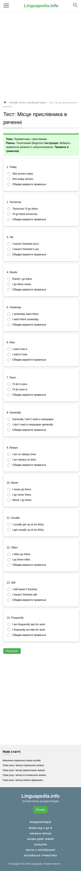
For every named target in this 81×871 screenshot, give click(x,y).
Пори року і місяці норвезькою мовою (23, 765)
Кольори (40, 844)
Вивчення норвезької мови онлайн (22, 760)
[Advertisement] (40, 57)
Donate (40, 809)
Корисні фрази (40, 833)
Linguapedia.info (40, 796)
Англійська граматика (40, 855)
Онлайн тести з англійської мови (28, 102)
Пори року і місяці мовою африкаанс (23, 780)
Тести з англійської (40, 850)
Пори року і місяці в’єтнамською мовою (24, 775)
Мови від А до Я (40, 828)
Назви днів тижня (40, 839)
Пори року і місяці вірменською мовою (24, 770)
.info (41, 5)
